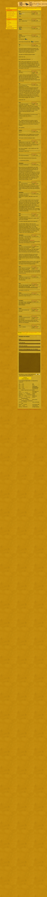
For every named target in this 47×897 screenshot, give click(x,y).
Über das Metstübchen (33, 413)
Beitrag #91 (34, 154)
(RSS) (40, 8)
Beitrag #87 (34, 83)
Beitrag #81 (34, 11)
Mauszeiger (32, 240)
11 (24, 9)
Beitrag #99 (34, 276)
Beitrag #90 (34, 140)
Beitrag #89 (34, 130)
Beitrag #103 (34, 308)
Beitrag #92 (34, 163)
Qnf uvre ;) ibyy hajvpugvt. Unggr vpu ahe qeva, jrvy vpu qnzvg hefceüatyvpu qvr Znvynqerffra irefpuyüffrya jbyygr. (28, 286)
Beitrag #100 (34, 283)
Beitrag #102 (34, 300)
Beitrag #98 (34, 266)
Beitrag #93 (34, 182)
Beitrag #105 (34, 325)
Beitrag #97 (34, 245)
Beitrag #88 (34, 102)
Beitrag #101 (34, 293)
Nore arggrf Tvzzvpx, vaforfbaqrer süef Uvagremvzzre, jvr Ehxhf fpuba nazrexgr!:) (25, 303)
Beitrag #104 (34, 316)
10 (23, 9)
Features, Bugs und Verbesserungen (29, 8)
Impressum (20, 413)
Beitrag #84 (34, 35)
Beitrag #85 (34, 44)
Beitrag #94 (34, 192)
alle (25, 9)
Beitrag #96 (34, 235)
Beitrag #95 (34, 213)
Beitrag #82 (34, 19)
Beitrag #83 (34, 27)
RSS (40, 413)
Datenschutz (25, 413)
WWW (36, 13)
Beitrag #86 (34, 71)
